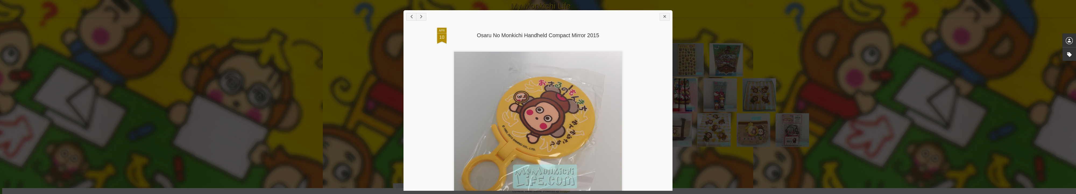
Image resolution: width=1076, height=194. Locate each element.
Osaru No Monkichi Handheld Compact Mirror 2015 (538, 35)
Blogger (565, 191)
